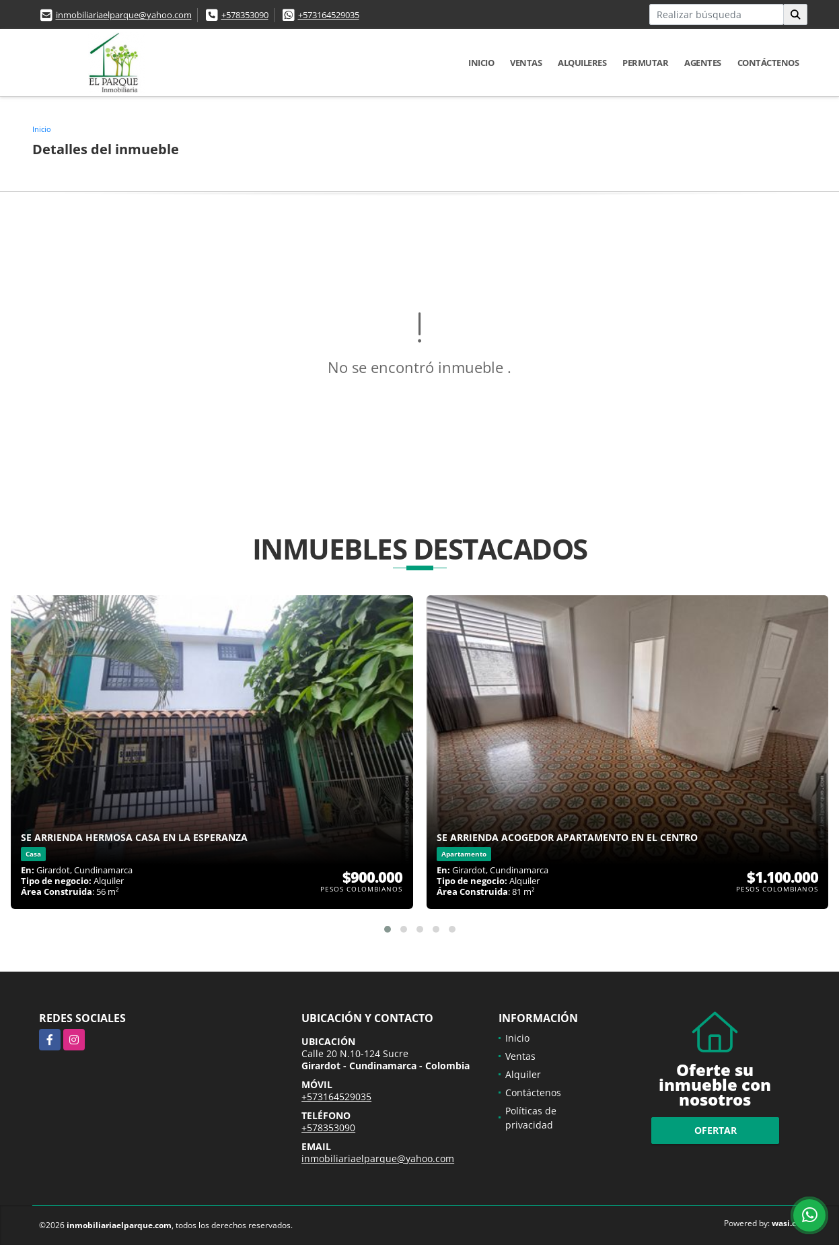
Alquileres (582, 63)
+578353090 (244, 15)
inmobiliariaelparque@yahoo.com (124, 15)
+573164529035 (328, 15)
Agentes (702, 63)
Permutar (645, 63)
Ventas (526, 63)
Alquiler (523, 1074)
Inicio (481, 63)
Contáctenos (768, 63)
